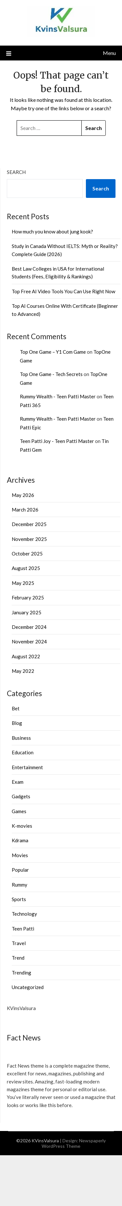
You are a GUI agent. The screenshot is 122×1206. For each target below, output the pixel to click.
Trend (18, 958)
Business (21, 738)
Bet (16, 708)
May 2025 (23, 583)
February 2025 (28, 597)
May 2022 (23, 671)
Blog (17, 723)
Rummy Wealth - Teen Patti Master (58, 396)
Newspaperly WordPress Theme (74, 1143)
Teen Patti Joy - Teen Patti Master (57, 441)
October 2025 (27, 553)
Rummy (19, 885)
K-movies (22, 826)
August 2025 (26, 568)
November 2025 (29, 539)
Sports (19, 899)
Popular (20, 870)
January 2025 (26, 612)
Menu (109, 53)
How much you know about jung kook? (52, 231)
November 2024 (29, 641)
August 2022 (26, 656)
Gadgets (21, 796)
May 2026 (23, 495)
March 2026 (25, 509)
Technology (24, 914)
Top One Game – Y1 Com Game (53, 352)
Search (16, 172)
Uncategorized (28, 987)
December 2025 (29, 524)
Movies (20, 855)
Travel (19, 943)
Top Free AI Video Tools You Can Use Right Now (63, 291)
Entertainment (27, 767)
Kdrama (20, 840)
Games (19, 811)
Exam (17, 782)
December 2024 (29, 627)
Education (23, 752)
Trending (21, 972)
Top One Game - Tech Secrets (51, 374)
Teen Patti (23, 928)
